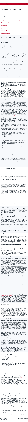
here (20, 107)
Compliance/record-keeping (5, 33)
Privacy (6, 418)
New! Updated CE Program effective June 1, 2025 (8, 19)
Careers (4, 418)
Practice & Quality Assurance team (16, 115)
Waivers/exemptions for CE (5, 28)
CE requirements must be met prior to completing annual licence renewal (12, 20)
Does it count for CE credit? (5, 32)
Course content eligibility (5, 22)
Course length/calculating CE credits (6, 24)
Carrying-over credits (4, 25)
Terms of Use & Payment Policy (5, 419)
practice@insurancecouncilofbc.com (21, 277)
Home (1, 7)
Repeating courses (4, 27)
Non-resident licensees (4, 30)
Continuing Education (5, 7)
